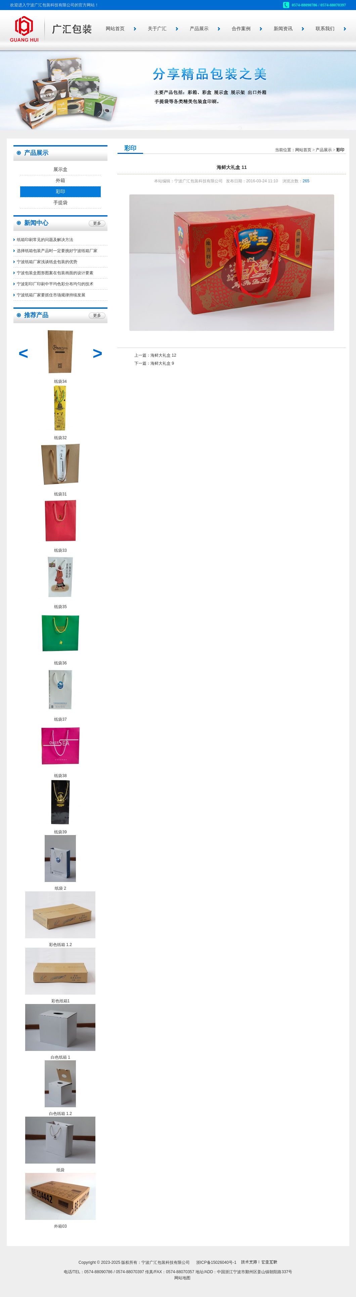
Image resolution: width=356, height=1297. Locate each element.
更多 (97, 223)
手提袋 (60, 202)
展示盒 (60, 169)
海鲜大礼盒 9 (162, 363)
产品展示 (199, 28)
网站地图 (182, 1278)
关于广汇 (157, 28)
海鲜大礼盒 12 (163, 355)
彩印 (60, 191)
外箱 (60, 180)
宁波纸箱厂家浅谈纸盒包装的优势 (47, 261)
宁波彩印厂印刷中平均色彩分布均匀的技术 (55, 284)
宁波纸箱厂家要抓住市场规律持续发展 (51, 295)
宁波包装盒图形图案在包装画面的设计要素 (55, 273)
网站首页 (115, 28)
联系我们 (325, 28)
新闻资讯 (283, 28)
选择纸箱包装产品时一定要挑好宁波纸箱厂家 (57, 250)
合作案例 (241, 28)
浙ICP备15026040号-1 (216, 1262)
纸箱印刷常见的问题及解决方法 (45, 239)
